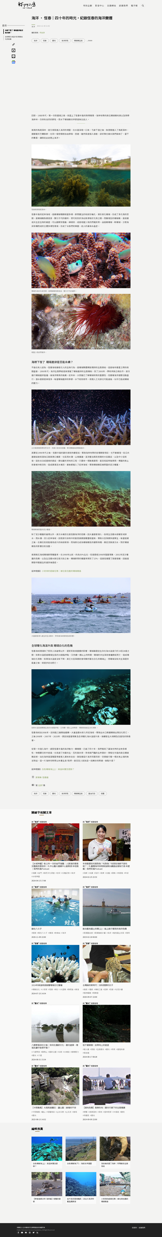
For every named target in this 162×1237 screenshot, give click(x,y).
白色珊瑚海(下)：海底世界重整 (79, 1163)
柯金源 (42, 32)
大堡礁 (63, 989)
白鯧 (108, 873)
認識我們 (123, 5)
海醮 (34, 873)
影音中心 (99, 5)
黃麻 (85, 989)
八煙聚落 (36, 1051)
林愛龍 (120, 873)
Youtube (22, 1232)
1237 (40, 785)
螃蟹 (85, 1111)
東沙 (56, 989)
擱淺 (51, 932)
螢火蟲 (86, 1049)
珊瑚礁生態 (78, 40)
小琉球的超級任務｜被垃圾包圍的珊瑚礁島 (61, 570)
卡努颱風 (36, 1111)
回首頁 (134, 1227)
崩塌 (75, 1111)
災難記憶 (66, 873)
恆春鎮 (45, 777)
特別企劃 (87, 5)
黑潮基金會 (88, 932)
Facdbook (18, 1232)
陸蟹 (102, 793)
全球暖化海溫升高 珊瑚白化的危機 (14, 38)
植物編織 (87, 992)
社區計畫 (119, 989)
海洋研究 (65, 40)
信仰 (58, 873)
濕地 (100, 1111)
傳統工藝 (98, 989)
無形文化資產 (49, 873)
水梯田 (67, 1051)
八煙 (40, 1055)
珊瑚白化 (36, 989)
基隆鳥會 (121, 1049)
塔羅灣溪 (51, 1111)
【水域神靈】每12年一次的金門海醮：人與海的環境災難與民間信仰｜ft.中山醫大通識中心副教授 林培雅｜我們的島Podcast (55, 866)
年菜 (127, 873)
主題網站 (111, 5)
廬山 (43, 1111)
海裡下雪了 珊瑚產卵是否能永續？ (14, 31)
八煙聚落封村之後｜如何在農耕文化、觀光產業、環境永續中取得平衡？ (55, 1046)
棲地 (123, 1111)
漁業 (102, 873)
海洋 (33, 26)
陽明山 (44, 1051)
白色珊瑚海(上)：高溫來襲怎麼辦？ (58, 769)
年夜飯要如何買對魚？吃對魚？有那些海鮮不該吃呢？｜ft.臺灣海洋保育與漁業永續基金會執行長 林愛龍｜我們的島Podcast (106, 866)
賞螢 (93, 1049)
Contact (26, 1232)
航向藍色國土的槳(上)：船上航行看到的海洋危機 (105, 928)
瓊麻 (91, 989)
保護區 (86, 1115)
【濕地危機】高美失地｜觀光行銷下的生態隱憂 (104, 1107)
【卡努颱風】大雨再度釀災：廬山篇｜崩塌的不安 (54, 1107)
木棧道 (116, 1111)
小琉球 (44, 989)
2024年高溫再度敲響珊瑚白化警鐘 (47, 985)
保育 (113, 1049)
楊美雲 (95, 992)
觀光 (54, 40)
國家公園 (52, 1051)
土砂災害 (60, 1111)
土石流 (68, 1111)
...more (89, 40)
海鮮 (85, 873)
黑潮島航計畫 (100, 932)
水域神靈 (36, 876)
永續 (91, 873)
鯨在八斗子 (37, 928)
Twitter (33, 1232)
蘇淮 (77, 989)
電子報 (134, 5)
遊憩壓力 (75, 1051)
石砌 (60, 1051)
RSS (37, 1232)
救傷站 (57, 932)
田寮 (106, 989)
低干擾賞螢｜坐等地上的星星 (96, 1045)
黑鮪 (114, 873)
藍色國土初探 (118, 932)
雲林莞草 (107, 1111)
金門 (40, 873)
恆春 (44, 40)
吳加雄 (86, 1052)
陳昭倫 (70, 989)
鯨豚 (34, 932)
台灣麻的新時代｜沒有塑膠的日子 (98, 985)
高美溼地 (93, 1111)
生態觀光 (100, 1049)
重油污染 (91, 793)
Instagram (29, 1232)
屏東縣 (39, 777)
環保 (128, 932)
